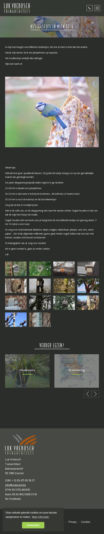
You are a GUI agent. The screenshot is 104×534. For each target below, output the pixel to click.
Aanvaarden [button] (33, 525)
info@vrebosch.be (15, 485)
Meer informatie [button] (40, 517)
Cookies (85, 522)
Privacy (72, 522)
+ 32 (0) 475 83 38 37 (23, 480)
